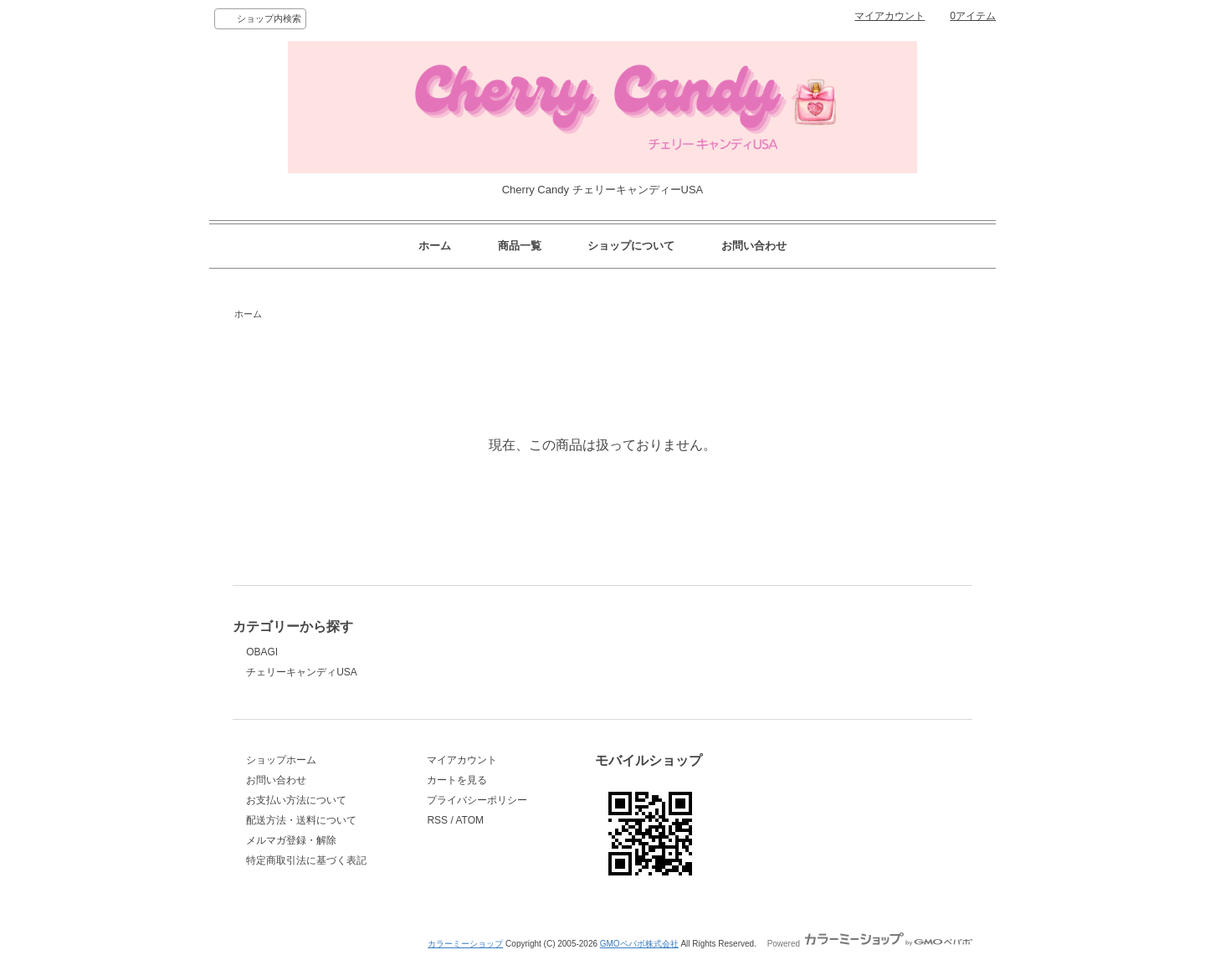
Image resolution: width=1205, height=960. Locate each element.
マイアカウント (889, 16)
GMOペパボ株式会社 (639, 943)
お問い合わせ (754, 245)
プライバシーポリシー (477, 800)
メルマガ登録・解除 (291, 840)
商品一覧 (519, 245)
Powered (869, 943)
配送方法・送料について (301, 820)
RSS (437, 820)
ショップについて (630, 245)
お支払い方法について (296, 800)
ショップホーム (281, 760)
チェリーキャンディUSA (301, 672)
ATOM (469, 820)
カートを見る (457, 780)
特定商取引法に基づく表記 (306, 860)
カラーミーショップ (465, 943)
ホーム (434, 245)
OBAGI (262, 652)
